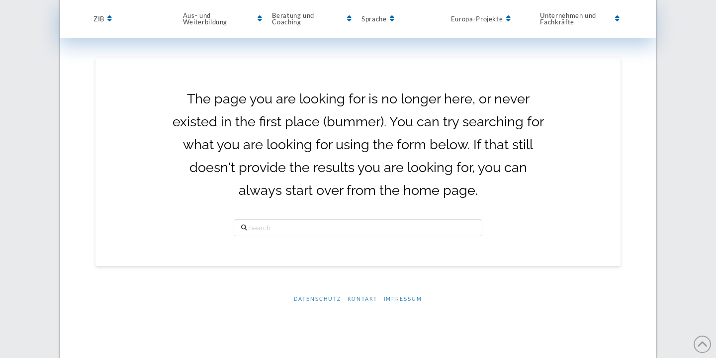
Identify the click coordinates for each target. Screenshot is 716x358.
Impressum (403, 299)
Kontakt (362, 299)
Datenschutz (317, 299)
